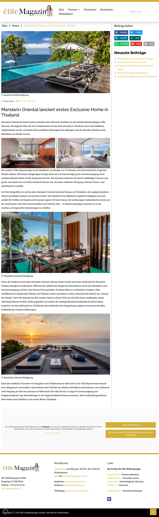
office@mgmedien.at (11, 488)
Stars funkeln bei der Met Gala (131, 62)
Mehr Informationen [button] (53, 433)
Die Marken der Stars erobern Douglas (135, 58)
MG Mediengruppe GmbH (75, 476)
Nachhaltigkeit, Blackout (130, 481)
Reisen (11, 101)
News (15, 25)
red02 (34, 101)
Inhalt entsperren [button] (130, 425)
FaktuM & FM (113, 478)
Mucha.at (111, 485)
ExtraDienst (113, 474)
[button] (74, 10)
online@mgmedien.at (75, 481)
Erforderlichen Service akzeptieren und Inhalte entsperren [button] (130, 433)
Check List (112, 481)
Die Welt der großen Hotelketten (132, 73)
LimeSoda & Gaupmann (77, 490)
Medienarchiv (113, 490)
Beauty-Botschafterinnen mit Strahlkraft (137, 76)
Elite (4, 25)
